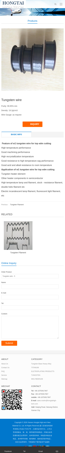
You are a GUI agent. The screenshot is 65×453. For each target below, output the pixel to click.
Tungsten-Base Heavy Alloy (41, 364)
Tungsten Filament (17, 205)
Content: (4, 314)
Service (4, 375)
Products (32, 21)
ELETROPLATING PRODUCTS (42, 371)
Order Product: (6, 272)
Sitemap (4, 379)
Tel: (2, 303)
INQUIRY (34, 124)
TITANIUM (35, 368)
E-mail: (3, 293)
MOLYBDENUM (37, 379)
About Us (4, 364)
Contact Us (5, 368)
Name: (3, 282)
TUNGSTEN (35, 375)
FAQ (3, 371)
